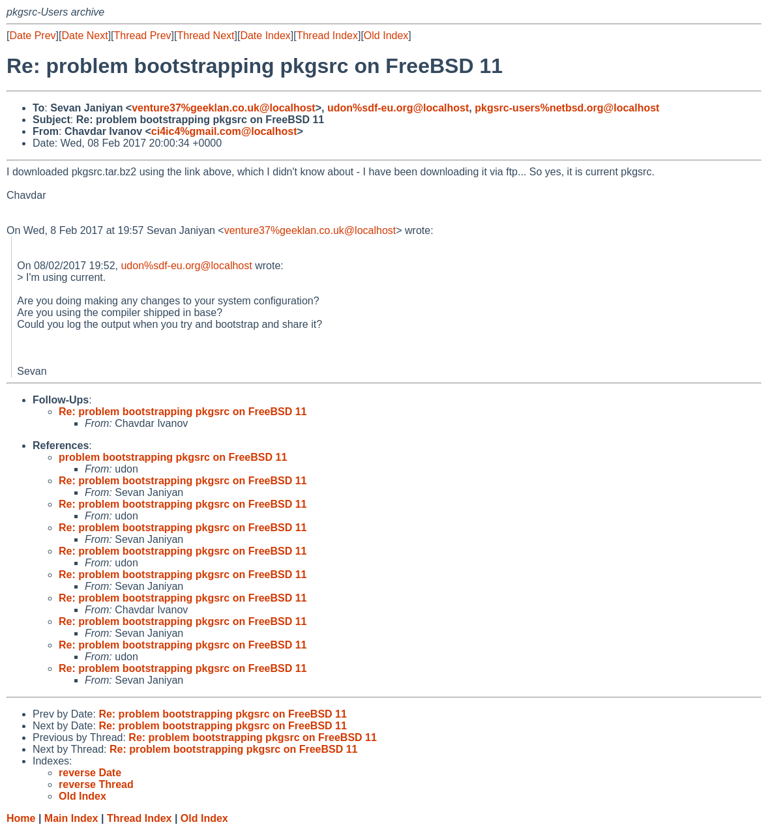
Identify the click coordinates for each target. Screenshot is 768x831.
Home (21, 818)
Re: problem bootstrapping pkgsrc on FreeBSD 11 (183, 411)
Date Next (84, 35)
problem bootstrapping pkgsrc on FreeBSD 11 (173, 457)
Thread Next (205, 35)
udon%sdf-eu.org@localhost (398, 107)
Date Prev (32, 35)
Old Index (386, 35)
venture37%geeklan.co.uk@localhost (223, 107)
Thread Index (327, 35)
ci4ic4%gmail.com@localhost (224, 131)
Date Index (265, 35)
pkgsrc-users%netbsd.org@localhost (567, 107)
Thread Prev (142, 35)
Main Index (71, 818)
